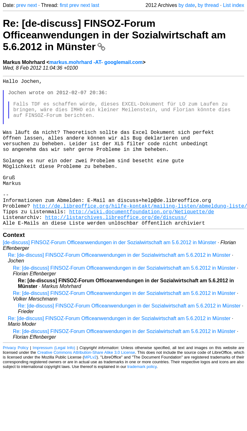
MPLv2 (90, 390)
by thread (208, 5)
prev (21, 5)
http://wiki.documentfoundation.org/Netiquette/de (141, 241)
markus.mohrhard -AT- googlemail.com (96, 62)
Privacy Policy (15, 380)
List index (233, 5)
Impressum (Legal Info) (54, 380)
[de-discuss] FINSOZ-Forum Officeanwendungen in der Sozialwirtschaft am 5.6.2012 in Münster (109, 275)
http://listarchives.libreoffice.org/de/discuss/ (116, 248)
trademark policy (141, 399)
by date (186, 5)
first (64, 5)
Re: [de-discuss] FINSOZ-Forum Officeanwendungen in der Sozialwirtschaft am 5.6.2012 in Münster (114, 35)
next (32, 5)
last (95, 5)
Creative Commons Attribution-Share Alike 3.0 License (86, 385)
